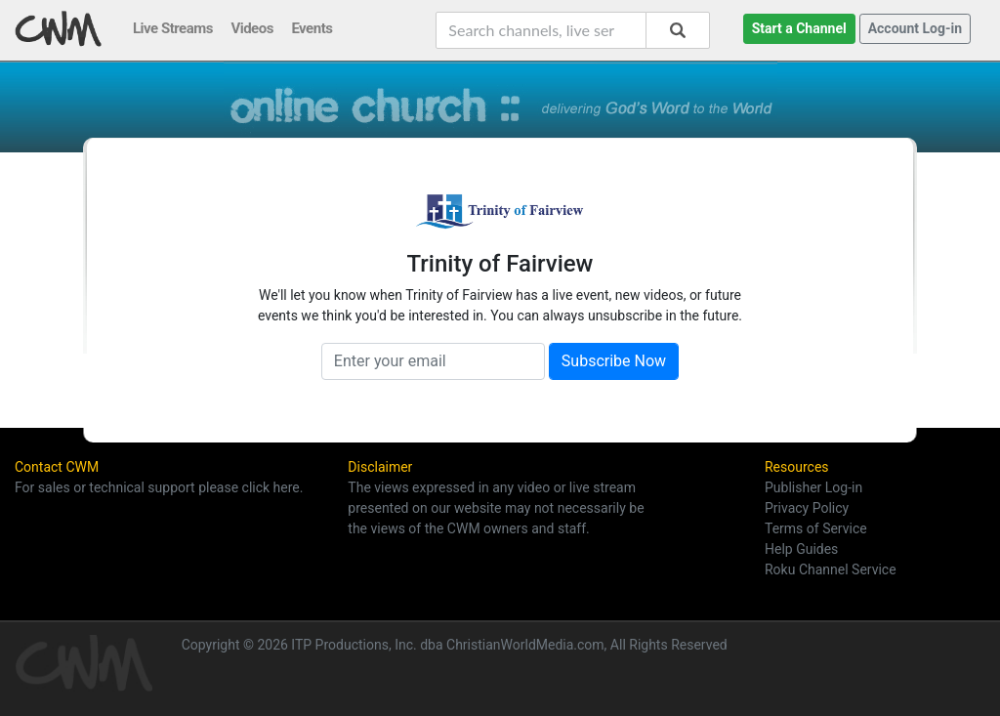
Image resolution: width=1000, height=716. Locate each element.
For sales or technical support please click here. (159, 487)
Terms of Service (816, 528)
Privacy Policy (807, 508)
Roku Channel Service (830, 569)
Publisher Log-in (813, 487)
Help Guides (801, 549)
